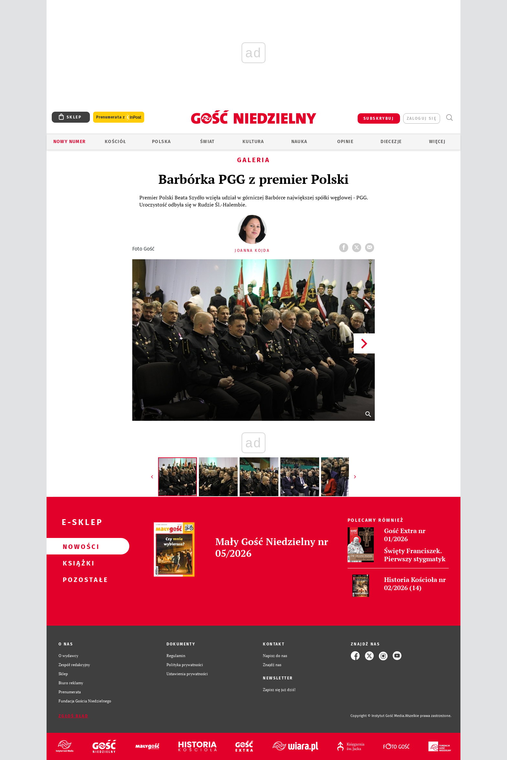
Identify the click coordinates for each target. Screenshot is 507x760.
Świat (207, 141)
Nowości (77, 546)
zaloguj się (422, 118)
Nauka (299, 141)
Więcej (437, 141)
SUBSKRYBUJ (378, 118)
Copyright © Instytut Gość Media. (378, 716)
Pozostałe (77, 579)
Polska (161, 141)
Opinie (345, 141)
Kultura (253, 141)
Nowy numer (69, 141)
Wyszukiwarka (449, 118)
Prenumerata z (118, 117)
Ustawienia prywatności (187, 673)
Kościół (115, 141)
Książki (77, 562)
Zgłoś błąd (73, 716)
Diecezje (391, 141)
